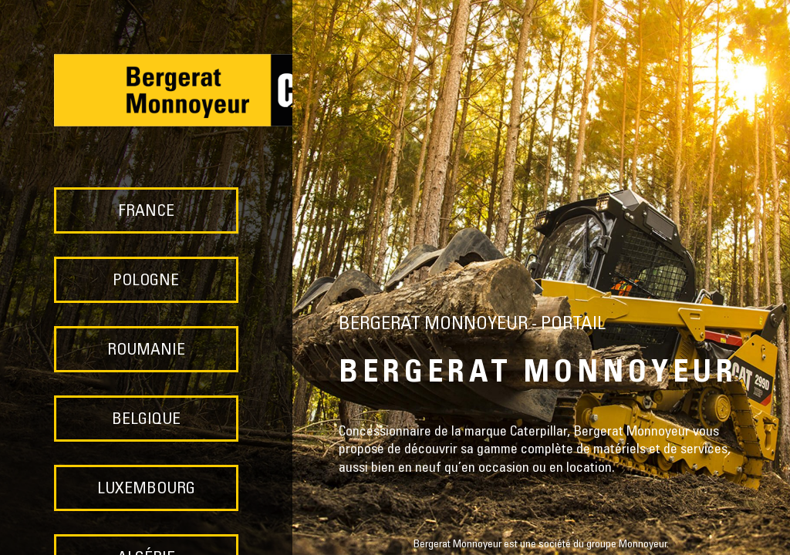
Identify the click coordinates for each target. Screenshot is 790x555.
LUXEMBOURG (146, 490)
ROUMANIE (146, 351)
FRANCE (146, 212)
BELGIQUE (146, 420)
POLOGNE (146, 282)
